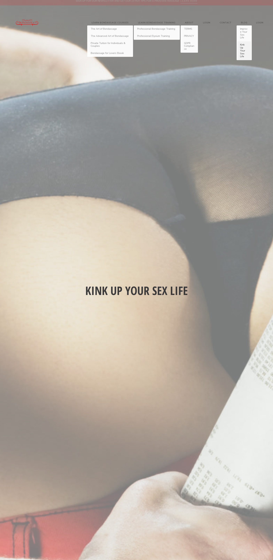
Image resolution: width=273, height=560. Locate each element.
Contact (226, 22)
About (189, 22)
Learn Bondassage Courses (110, 22)
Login (206, 22)
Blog (244, 22)
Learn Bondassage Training (157, 22)
